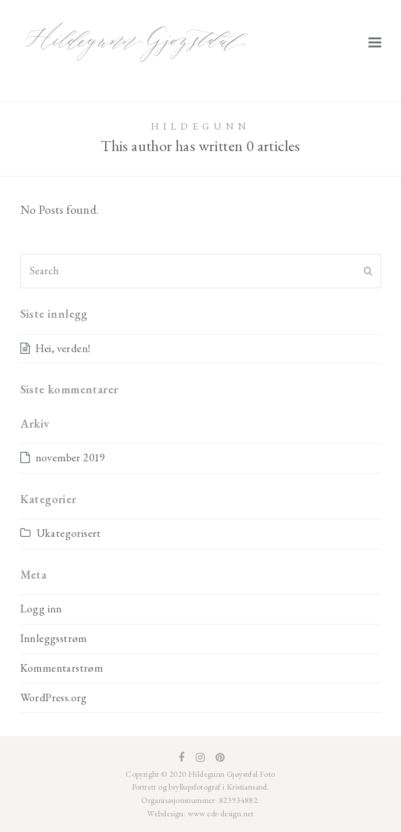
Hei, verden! (63, 348)
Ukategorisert (69, 533)
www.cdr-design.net (219, 813)
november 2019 (70, 457)
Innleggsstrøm (53, 638)
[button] (374, 42)
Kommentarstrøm (61, 668)
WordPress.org (53, 697)
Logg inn (41, 608)
